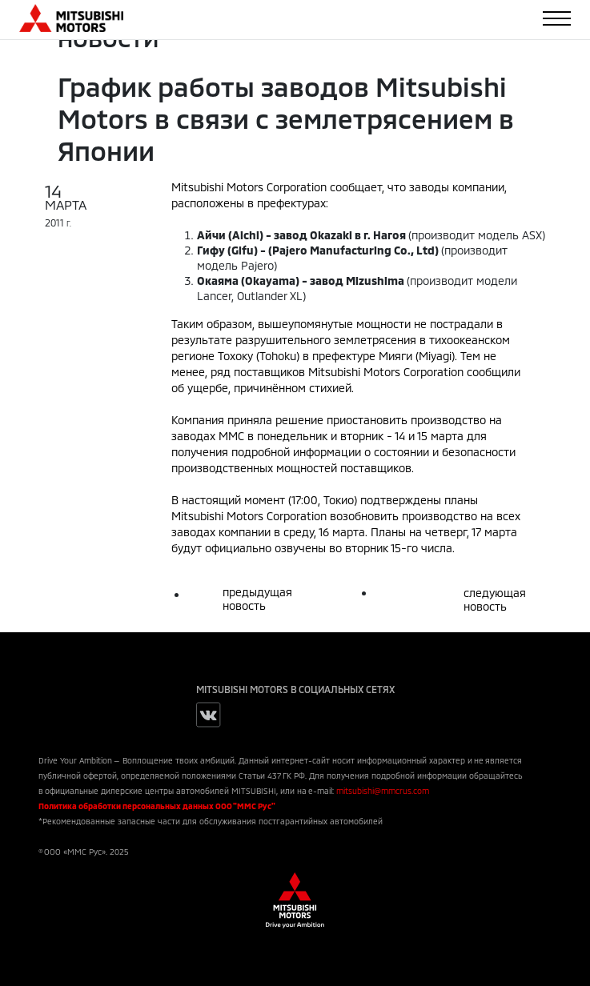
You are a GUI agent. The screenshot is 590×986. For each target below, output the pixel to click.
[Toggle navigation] (557, 18)
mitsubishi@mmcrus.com (382, 791)
